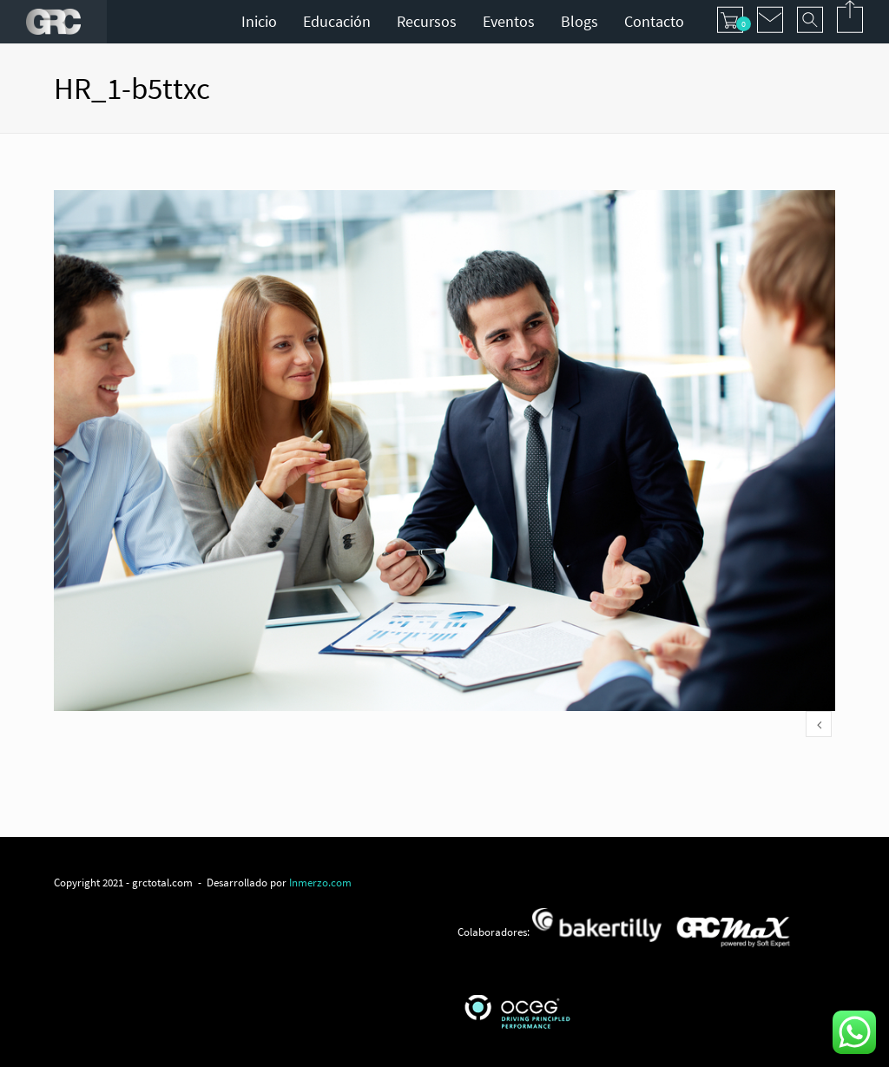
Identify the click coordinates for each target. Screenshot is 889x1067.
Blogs (579, 21)
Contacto (654, 21)
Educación (337, 21)
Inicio (259, 21)
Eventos (509, 21)
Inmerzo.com (320, 882)
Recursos (427, 21)
